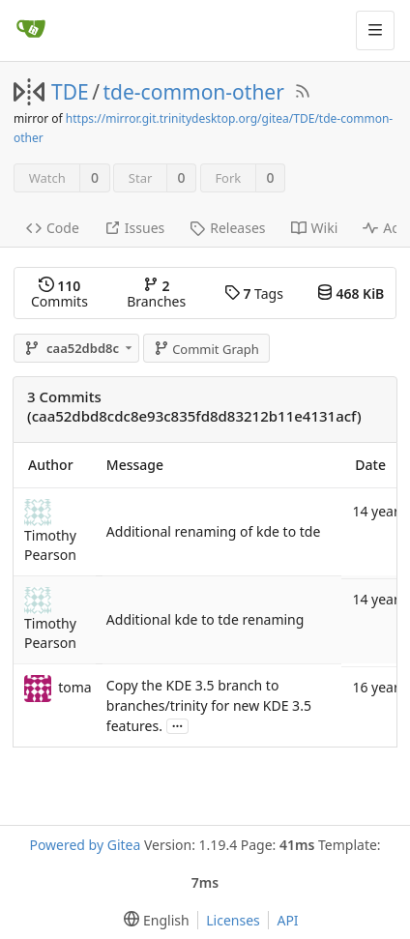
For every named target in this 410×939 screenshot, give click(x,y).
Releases (227, 228)
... (178, 725)
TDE (70, 92)
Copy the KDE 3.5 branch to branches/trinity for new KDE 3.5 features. (208, 705)
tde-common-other (193, 92)
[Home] (30, 30)
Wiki (314, 228)
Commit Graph (206, 349)
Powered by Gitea (84, 845)
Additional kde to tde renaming (205, 619)
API (287, 920)
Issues (134, 228)
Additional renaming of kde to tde (213, 531)
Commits (59, 293)
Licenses (233, 920)
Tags (253, 293)
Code (52, 228)
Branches (156, 293)
